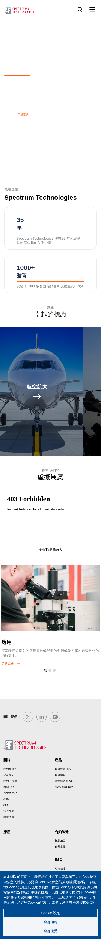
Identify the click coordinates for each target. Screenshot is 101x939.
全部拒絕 (50, 922)
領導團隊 (8, 810)
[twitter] (28, 717)
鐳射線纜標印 (63, 768)
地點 (6, 798)
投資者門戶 (10, 792)
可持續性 (60, 868)
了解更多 (23, 114)
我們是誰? (9, 768)
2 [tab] (50, 671)
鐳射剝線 (60, 774)
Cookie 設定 (50, 913)
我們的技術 (10, 780)
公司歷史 (8, 774)
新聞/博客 (9, 786)
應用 (6, 642)
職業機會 (8, 816)
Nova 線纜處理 (64, 786)
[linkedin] (41, 717)
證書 (6, 804)
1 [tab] (46, 671)
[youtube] (55, 717)
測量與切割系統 (64, 780)
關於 (6, 760)
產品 (58, 760)
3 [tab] (55, 671)
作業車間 (60, 846)
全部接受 (50, 931)
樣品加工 (60, 840)
